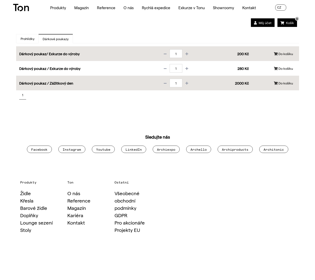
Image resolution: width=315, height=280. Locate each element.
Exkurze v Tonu (191, 7)
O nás (129, 7)
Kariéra (75, 215)
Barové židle (33, 208)
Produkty (58, 7)
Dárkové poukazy (56, 39)
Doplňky (29, 215)
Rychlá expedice (156, 7)
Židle (25, 193)
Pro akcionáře (130, 222)
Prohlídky (28, 39)
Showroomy (223, 7)
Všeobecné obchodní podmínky (127, 200)
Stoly (25, 230)
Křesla (26, 200)
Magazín (81, 7)
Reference (106, 7)
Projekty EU (127, 230)
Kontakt (249, 7)
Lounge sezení (36, 222)
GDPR (121, 215)
